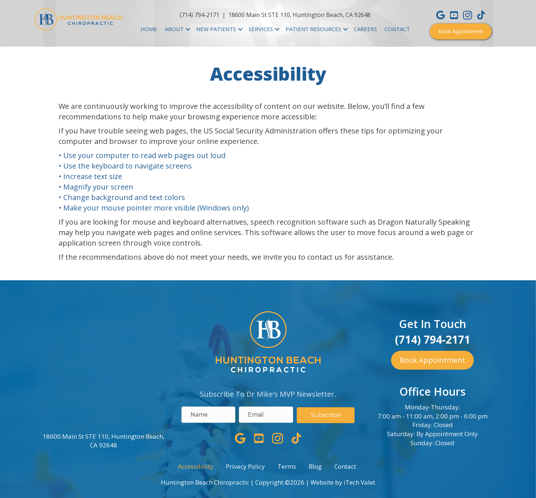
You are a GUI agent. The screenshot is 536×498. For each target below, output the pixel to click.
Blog (315, 466)
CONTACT (397, 29)
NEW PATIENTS (216, 29)
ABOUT (174, 29)
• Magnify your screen (97, 187)
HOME (149, 29)
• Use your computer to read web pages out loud (143, 155)
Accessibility (195, 466)
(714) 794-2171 (199, 15)
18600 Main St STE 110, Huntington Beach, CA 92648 (299, 15)
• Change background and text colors (123, 197)
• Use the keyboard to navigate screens (126, 166)
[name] (208, 415)
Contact (345, 466)
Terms (287, 466)
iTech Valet (359, 482)
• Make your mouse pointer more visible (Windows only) (154, 208)
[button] (461, 31)
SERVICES (261, 29)
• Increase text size (91, 176)
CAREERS (365, 29)
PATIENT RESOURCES (313, 29)
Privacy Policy (245, 466)
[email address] (266, 415)
